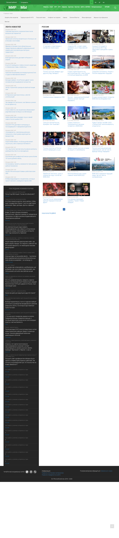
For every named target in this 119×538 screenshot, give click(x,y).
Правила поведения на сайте (51, 475)
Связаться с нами (106, 471)
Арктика (71, 7)
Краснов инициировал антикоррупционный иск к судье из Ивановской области (20, 73)
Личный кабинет (11, 2)
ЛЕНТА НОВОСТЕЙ (13, 27)
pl (99, 2)
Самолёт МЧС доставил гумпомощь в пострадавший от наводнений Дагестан (18, 126)
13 (76, 209)
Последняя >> (82, 209)
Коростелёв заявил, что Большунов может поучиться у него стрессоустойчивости (19, 142)
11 (70, 209)
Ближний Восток (74, 17)
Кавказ (65, 17)
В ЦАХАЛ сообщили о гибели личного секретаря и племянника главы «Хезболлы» (20, 66)
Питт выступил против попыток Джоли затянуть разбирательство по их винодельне (21, 150)
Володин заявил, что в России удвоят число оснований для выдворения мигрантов (19, 81)
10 (67, 209)
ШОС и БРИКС (85, 7)
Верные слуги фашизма (101, 17)
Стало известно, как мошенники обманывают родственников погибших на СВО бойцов (20, 111)
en (95, 2)
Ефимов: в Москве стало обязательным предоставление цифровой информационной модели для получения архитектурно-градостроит (19, 49)
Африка (64, 7)
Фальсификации (86, 17)
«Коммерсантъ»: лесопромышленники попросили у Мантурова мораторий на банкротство (17, 134)
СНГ (55, 7)
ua (103, 2)
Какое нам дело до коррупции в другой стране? (20, 293)
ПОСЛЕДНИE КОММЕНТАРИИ (21, 189)
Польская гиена (40, 17)
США (51, 7)
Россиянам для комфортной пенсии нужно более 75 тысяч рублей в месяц (21, 157)
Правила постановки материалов (53, 473)
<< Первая (45, 209)
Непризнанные (97, 7)
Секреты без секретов (11, 17)
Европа (46, 7)
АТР (59, 7)
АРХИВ (107, 7)
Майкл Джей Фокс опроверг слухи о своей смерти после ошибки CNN (18, 118)
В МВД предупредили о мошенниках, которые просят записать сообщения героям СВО (20, 180)
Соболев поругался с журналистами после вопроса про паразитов (19, 32)
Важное (7, 21)
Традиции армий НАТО (27, 17)
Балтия (77, 7)
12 (73, 209)
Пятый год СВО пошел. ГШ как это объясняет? (20, 194)
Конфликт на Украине (54, 17)
